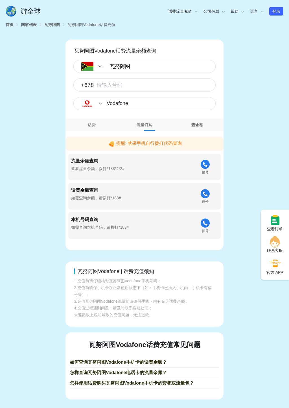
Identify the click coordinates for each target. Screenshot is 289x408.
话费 (92, 125)
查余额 (197, 125)
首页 (10, 24)
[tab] (91, 125)
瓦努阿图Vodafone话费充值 (91, 24)
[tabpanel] (144, 186)
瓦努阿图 (52, 24)
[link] (10, 25)
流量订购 (144, 125)
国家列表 (29, 24)
